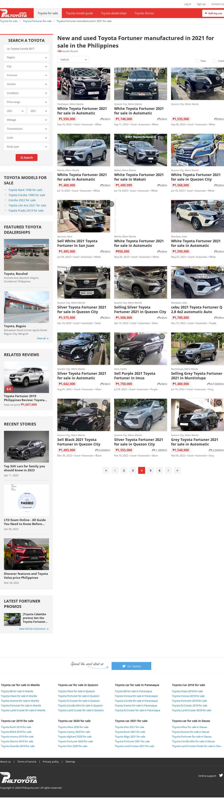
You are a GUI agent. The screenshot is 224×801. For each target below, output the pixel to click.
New (200, 61)
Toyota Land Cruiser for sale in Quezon (81, 710)
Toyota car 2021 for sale (131, 721)
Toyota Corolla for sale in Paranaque (136, 700)
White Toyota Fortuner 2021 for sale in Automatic (82, 110)
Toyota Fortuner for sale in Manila (21, 705)
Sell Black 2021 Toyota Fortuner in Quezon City (78, 441)
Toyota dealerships (114, 13)
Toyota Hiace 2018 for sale (187, 691)
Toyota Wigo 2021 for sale (130, 736)
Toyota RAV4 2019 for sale (16, 732)
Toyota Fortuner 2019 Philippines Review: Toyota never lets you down (24, 398)
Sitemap (70, 761)
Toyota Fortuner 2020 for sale (75, 741)
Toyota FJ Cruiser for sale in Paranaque (137, 710)
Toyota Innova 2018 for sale (188, 696)
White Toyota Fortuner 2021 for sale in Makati (139, 177)
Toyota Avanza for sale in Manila (20, 700)
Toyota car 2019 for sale (17, 721)
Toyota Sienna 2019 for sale (17, 741)
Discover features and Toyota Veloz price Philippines (26, 576)
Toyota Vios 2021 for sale (129, 727)
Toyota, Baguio (15, 326)
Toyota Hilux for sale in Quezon (76, 691)
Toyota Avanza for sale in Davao (191, 732)
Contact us (217, 4)
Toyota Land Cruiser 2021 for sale (134, 746)
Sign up (201, 4)
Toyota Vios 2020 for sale (72, 746)
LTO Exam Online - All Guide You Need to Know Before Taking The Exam (25, 522)
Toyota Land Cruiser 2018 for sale (191, 710)
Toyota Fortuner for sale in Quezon (78, 696)
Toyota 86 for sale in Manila (17, 691)
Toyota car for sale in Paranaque (137, 685)
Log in (187, 4)
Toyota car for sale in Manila (20, 685)
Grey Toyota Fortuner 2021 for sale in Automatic (194, 441)
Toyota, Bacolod (16, 274)
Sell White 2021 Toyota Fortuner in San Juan (77, 243)
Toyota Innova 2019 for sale (17, 736)
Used (218, 61)
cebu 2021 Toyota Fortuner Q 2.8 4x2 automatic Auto (196, 309)
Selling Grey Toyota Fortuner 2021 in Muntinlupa (196, 375)
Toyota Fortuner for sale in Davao (192, 736)
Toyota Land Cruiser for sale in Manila (23, 710)
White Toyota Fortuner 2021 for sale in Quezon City (196, 177)
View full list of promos (34, 628)
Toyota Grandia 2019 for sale (17, 746)
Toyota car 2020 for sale (74, 721)
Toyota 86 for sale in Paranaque (133, 691)
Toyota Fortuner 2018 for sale (189, 700)
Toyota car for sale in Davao (191, 721)
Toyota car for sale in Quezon (78, 685)
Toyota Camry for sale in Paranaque (136, 705)
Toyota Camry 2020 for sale (74, 732)
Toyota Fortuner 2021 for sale (132, 741)
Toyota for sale (48, 13)
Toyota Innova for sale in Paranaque (136, 696)
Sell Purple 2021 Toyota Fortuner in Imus (134, 375)
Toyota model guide (79, 13)
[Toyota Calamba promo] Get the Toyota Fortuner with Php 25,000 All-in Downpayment (34, 618)
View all (43, 338)
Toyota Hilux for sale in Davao (189, 727)
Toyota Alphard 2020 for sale (75, 736)
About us (5, 761)
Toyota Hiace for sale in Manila (19, 696)
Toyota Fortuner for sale (37, 21)
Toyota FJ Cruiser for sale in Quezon (79, 700)
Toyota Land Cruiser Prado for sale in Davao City (197, 746)
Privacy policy (51, 761)
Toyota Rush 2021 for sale (130, 732)
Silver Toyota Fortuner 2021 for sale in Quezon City (81, 309)
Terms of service (26, 761)
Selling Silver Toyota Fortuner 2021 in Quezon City (140, 309)
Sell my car (213, 13)
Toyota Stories (144, 13)
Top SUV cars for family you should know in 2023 (24, 468)
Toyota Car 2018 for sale (188, 685)
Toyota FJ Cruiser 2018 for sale (189, 705)
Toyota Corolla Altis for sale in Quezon (80, 705)
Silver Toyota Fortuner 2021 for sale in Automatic (81, 375)
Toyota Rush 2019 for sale (16, 727)
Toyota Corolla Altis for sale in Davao (193, 741)
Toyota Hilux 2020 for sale (73, 727)
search (26, 157)
